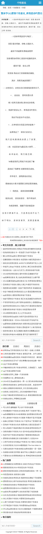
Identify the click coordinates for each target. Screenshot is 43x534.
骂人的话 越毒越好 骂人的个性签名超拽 (18, 407)
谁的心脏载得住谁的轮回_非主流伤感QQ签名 (20, 388)
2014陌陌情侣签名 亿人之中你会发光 (17, 313)
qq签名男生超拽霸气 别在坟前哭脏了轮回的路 (20, 492)
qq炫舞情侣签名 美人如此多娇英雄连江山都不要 (21, 277)
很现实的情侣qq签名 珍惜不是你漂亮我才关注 (20, 317)
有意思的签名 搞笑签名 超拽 (14, 474)
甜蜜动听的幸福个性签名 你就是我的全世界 (19, 309)
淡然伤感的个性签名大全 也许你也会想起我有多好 (22, 431)
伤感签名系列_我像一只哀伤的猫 (15, 374)
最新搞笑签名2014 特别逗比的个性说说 (18, 467)
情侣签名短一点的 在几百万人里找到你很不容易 (21, 270)
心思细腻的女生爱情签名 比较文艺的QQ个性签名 (22, 464)
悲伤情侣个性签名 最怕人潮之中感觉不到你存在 (21, 284)
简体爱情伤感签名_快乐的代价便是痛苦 (24, 240)
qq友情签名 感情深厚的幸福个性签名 (17, 295)
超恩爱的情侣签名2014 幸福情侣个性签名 (19, 488)
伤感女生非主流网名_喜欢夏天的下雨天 (19, 237)
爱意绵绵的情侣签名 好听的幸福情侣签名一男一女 (22, 471)
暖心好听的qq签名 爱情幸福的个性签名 (18, 256)
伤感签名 (16, 8)
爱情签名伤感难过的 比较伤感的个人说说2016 (20, 438)
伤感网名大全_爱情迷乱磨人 (14, 378)
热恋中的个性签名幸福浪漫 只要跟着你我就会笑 (21, 435)
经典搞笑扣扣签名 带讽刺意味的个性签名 (19, 485)
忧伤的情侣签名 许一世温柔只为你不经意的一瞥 (21, 252)
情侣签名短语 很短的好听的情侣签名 (17, 512)
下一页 (32, 229)
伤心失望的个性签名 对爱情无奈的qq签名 (19, 498)
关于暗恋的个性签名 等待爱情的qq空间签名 (20, 505)
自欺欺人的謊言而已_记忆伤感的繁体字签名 (20, 392)
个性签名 (21, 2)
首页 (9, 8)
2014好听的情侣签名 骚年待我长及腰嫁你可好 (20, 274)
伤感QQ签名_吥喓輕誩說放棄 (14, 399)
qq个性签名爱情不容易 (12, 371)
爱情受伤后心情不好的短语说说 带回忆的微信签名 (22, 481)
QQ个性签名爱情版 (10, 364)
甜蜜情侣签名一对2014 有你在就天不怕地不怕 (20, 320)
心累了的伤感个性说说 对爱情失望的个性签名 (20, 502)
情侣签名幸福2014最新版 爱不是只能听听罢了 (20, 334)
